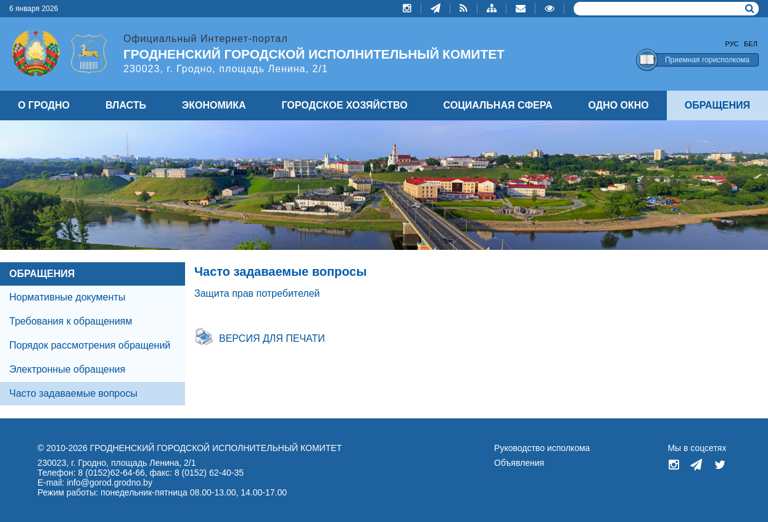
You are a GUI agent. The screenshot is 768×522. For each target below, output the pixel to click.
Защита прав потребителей (257, 293)
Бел (751, 44)
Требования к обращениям (70, 321)
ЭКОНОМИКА (214, 105)
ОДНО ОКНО (618, 105)
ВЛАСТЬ (125, 105)
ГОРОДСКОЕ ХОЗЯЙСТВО (345, 105)
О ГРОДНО (44, 105)
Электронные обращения (67, 369)
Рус (732, 44)
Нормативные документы (67, 297)
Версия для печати (272, 338)
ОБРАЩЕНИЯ (42, 273)
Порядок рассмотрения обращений (89, 345)
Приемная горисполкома (707, 60)
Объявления (519, 463)
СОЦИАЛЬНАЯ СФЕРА (498, 105)
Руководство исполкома (542, 448)
